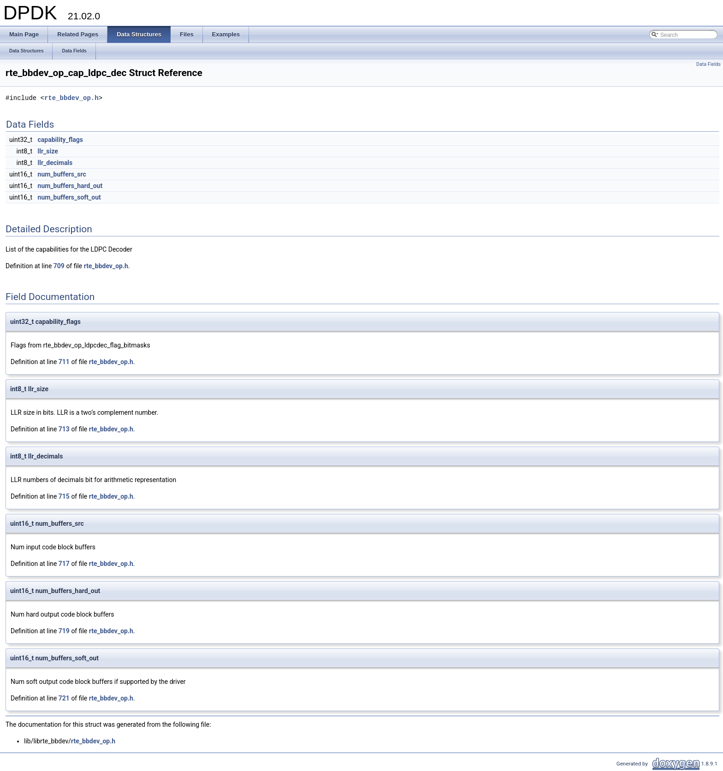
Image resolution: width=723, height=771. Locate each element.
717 (64, 563)
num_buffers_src (62, 174)
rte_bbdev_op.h (71, 98)
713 (64, 429)
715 (64, 496)
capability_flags (60, 139)
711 (64, 361)
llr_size (48, 151)
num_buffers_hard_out (70, 185)
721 (64, 698)
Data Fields (708, 64)
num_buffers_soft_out (69, 197)
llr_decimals (55, 162)
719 (64, 631)
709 (59, 266)
